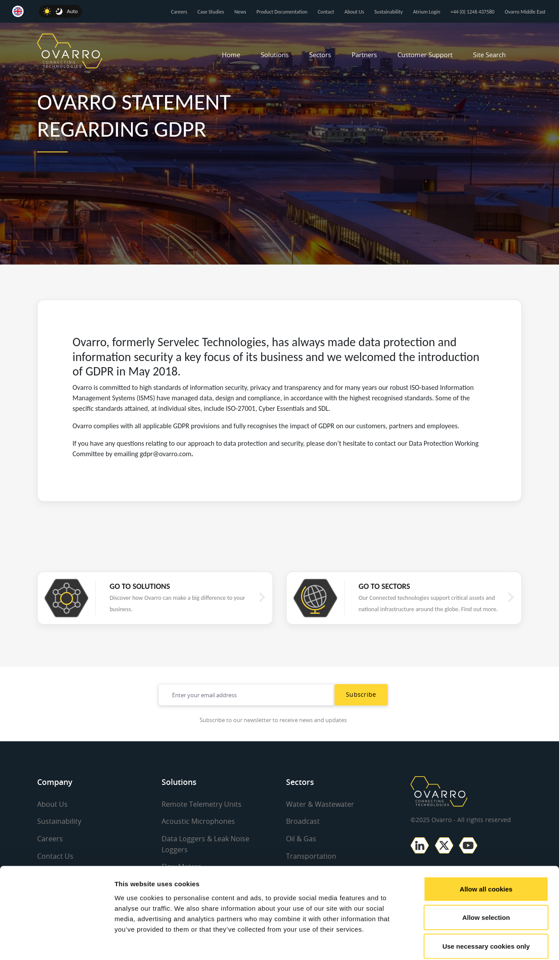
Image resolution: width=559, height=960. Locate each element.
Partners (364, 54)
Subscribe (361, 694)
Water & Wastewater (320, 804)
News (240, 12)
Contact (325, 12)
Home (231, 54)
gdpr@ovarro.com (165, 454)
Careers (179, 12)
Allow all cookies (486, 845)
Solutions (275, 54)
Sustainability (388, 12)
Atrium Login (426, 12)
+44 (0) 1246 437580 (472, 12)
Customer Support (424, 54)
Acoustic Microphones (198, 821)
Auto (72, 11)
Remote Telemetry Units (202, 804)
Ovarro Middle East (525, 12)
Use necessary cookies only (486, 902)
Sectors (320, 54)
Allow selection (486, 874)
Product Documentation (281, 12)
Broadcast (303, 821)
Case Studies (210, 12)
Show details (458, 942)
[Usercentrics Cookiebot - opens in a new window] (56, 943)
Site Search (489, 54)
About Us (354, 12)
